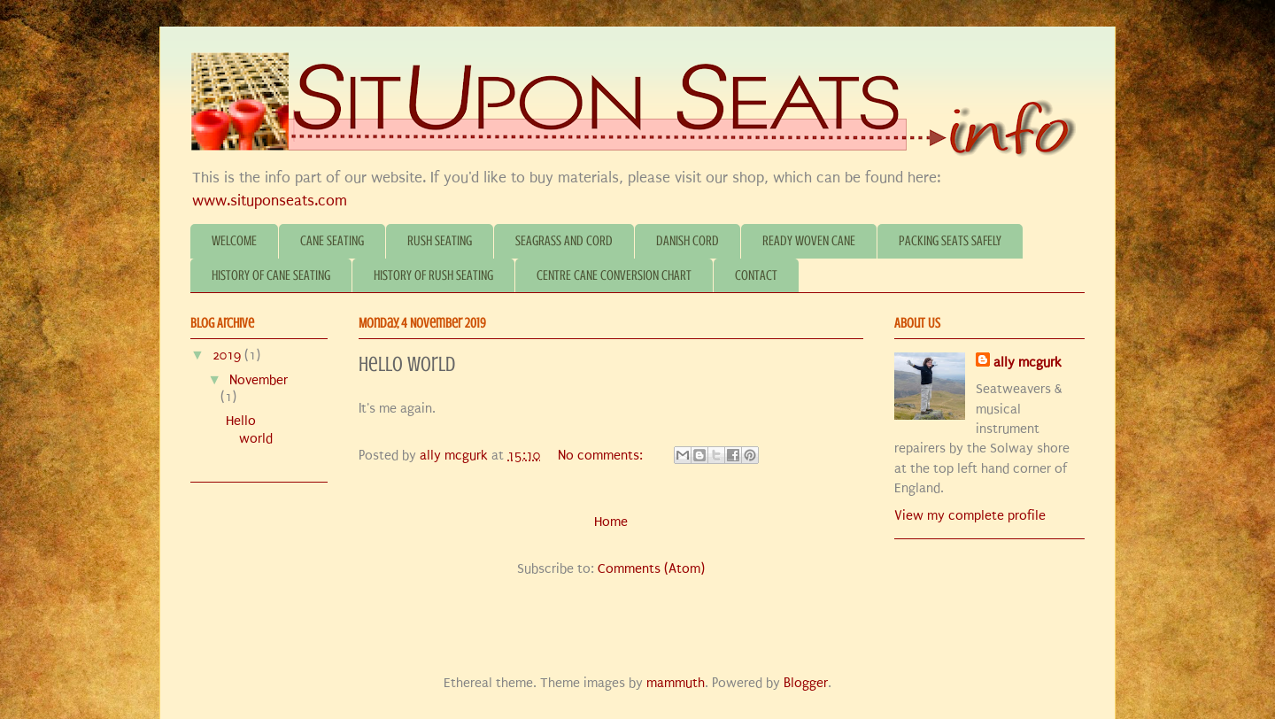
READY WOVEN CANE (808, 241)
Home (611, 522)
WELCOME (234, 241)
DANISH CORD (687, 241)
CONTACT (756, 275)
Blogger (806, 683)
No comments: (602, 455)
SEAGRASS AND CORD (564, 241)
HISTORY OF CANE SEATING (271, 275)
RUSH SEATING (439, 241)
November (258, 380)
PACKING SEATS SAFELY (950, 241)
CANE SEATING (332, 241)
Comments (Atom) (651, 568)
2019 (228, 355)
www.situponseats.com (269, 200)
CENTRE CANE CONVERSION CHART (614, 275)
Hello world (407, 364)
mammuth (675, 683)
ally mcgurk (1027, 362)
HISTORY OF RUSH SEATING (433, 275)
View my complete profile (970, 515)
